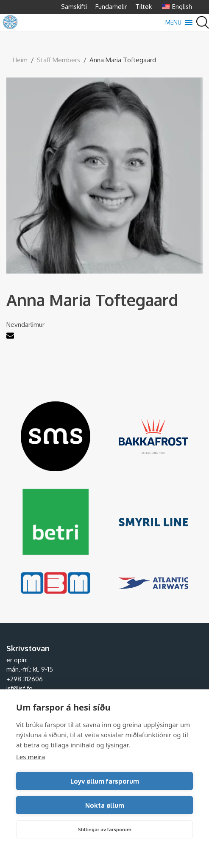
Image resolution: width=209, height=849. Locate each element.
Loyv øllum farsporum (104, 781)
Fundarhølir (111, 7)
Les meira (30, 756)
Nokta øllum (104, 805)
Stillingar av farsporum (104, 829)
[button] (173, 22)
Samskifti (74, 7)
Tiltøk (143, 7)
